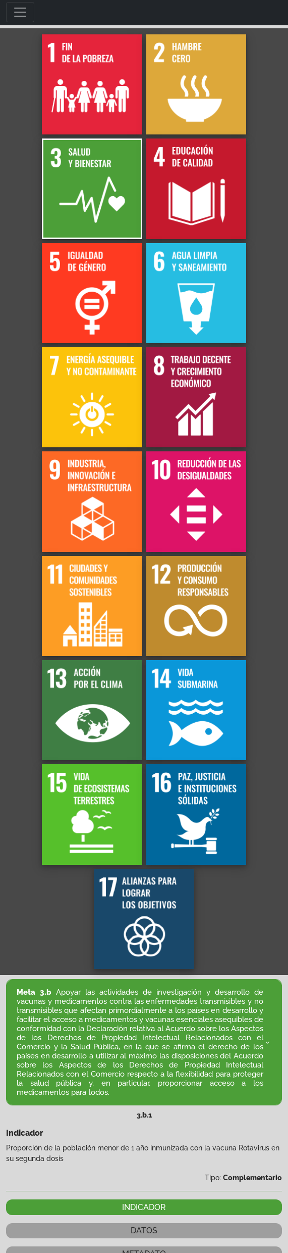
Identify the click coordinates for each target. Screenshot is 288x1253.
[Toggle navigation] (20, 12)
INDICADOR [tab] (144, 1207)
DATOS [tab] (144, 1230)
